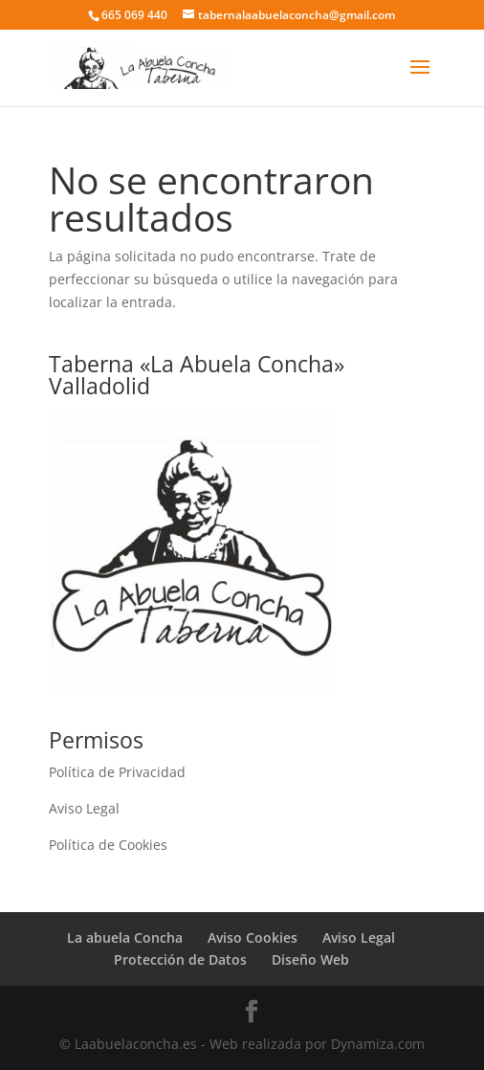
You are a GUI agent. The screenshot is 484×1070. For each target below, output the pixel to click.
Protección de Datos (180, 959)
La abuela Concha (125, 937)
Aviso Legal (84, 808)
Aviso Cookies (252, 937)
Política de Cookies (108, 845)
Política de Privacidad (117, 772)
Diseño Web (310, 959)
